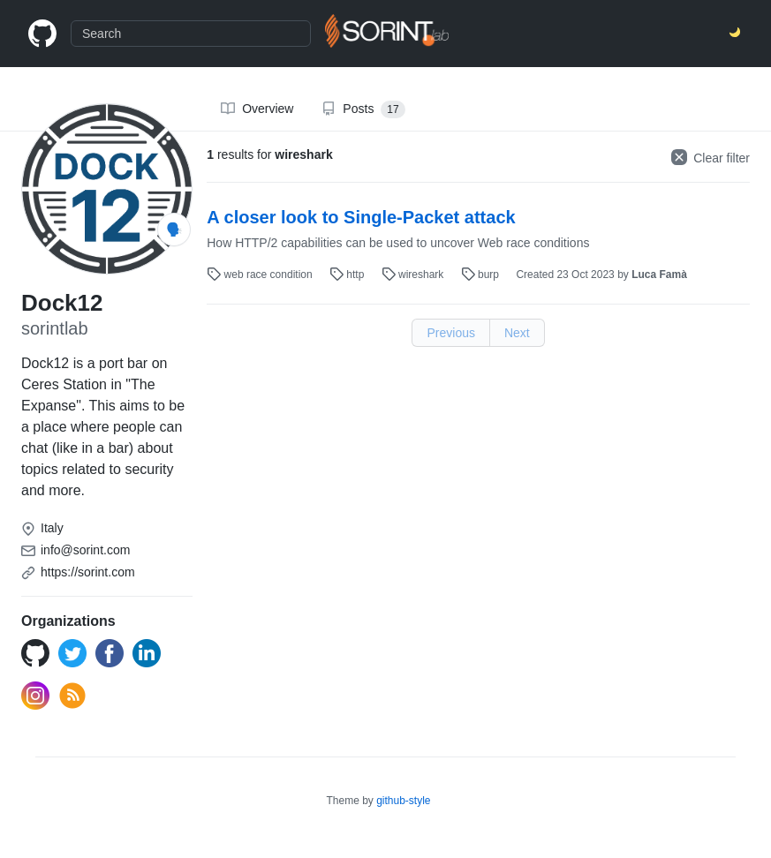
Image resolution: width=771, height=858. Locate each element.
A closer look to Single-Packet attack (361, 217)
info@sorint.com (85, 550)
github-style (403, 800)
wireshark (414, 274)
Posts (362, 109)
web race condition (261, 274)
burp (482, 274)
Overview (257, 109)
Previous (450, 333)
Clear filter (710, 157)
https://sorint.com (88, 572)
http (348, 274)
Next (517, 333)
